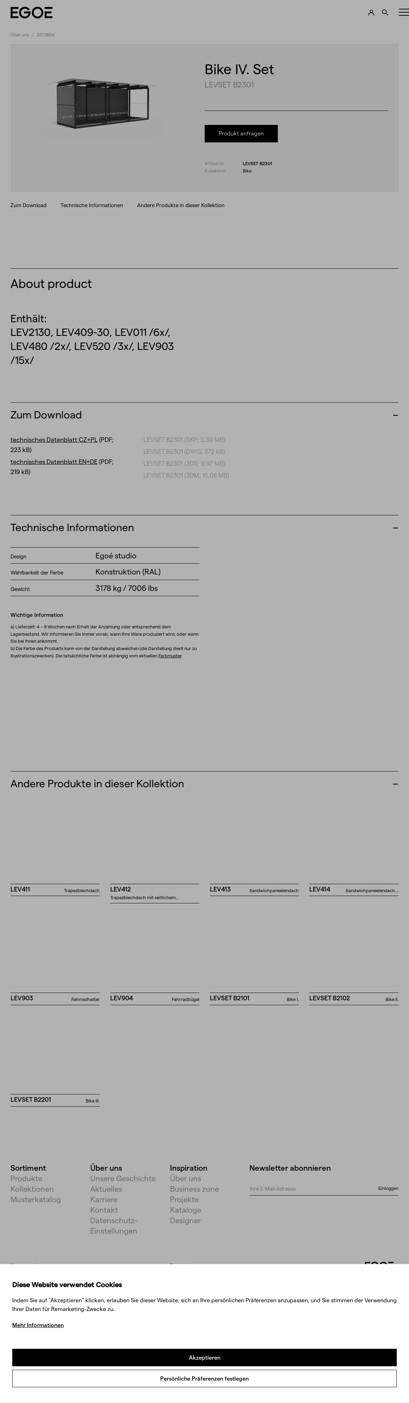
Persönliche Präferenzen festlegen (204, 1378)
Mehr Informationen (38, 1324)
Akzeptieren (204, 1357)
